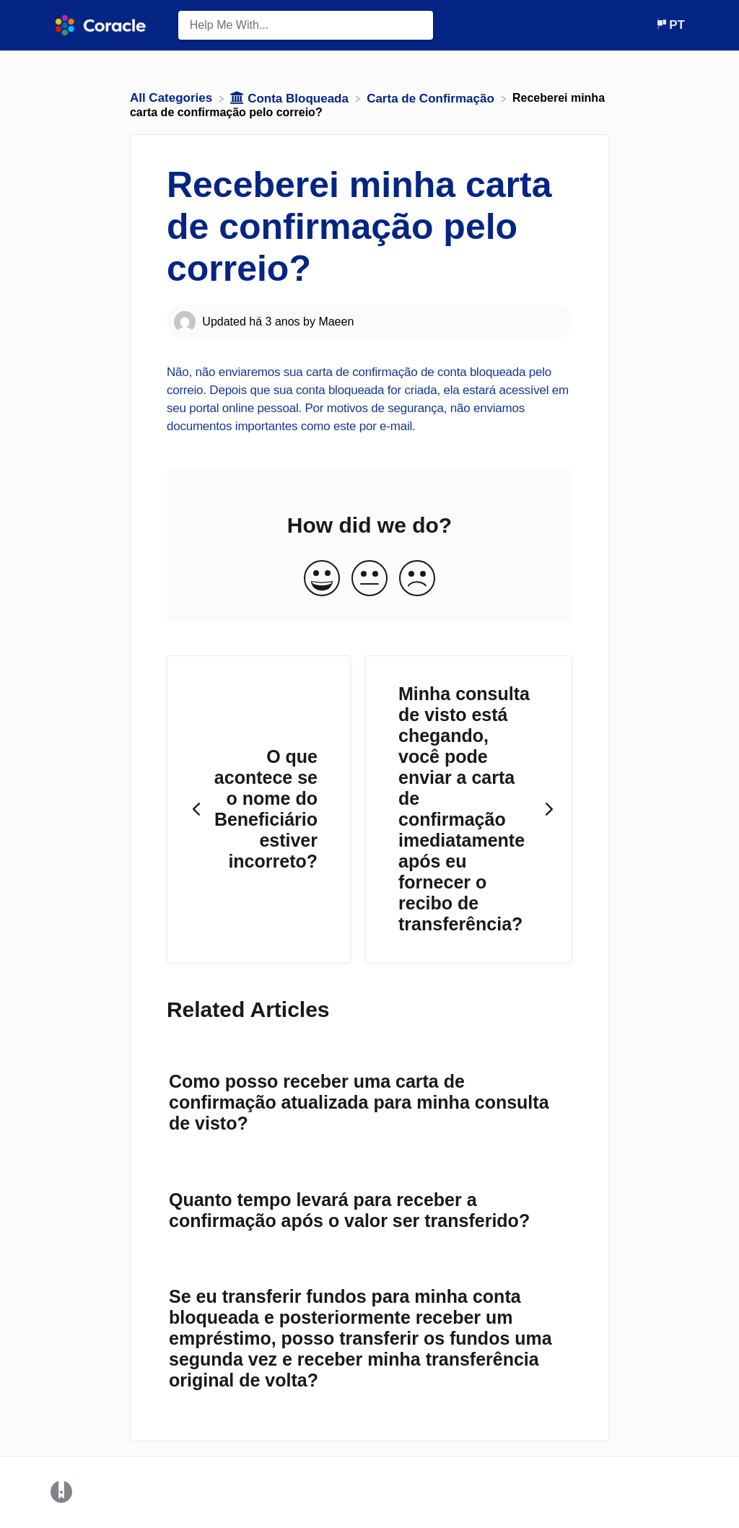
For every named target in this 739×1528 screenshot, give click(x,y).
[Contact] (644, 25)
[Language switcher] (670, 25)
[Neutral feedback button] (369, 579)
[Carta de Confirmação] (432, 98)
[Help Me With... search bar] (306, 25)
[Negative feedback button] (417, 579)
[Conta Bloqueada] (290, 98)
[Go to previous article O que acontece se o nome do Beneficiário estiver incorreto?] (259, 809)
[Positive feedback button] (321, 579)
